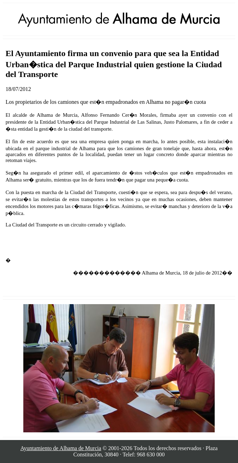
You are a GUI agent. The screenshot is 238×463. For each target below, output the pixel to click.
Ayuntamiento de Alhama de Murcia (61, 448)
